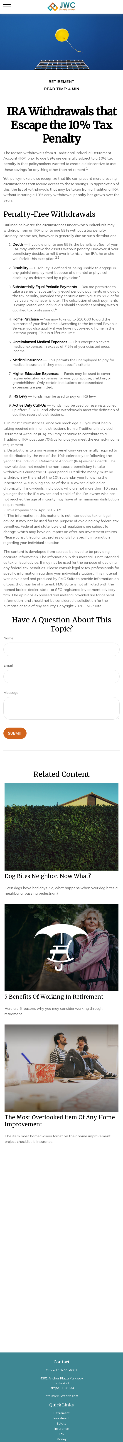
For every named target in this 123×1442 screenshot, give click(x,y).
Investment (61, 1418)
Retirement (61, 1413)
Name (8, 638)
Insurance (61, 1429)
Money (61, 1439)
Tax (61, 1434)
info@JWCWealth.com (61, 1396)
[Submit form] (15, 733)
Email (8, 665)
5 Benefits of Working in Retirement (54, 996)
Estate (61, 1423)
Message (10, 692)
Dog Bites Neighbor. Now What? (48, 876)
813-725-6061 (66, 1370)
